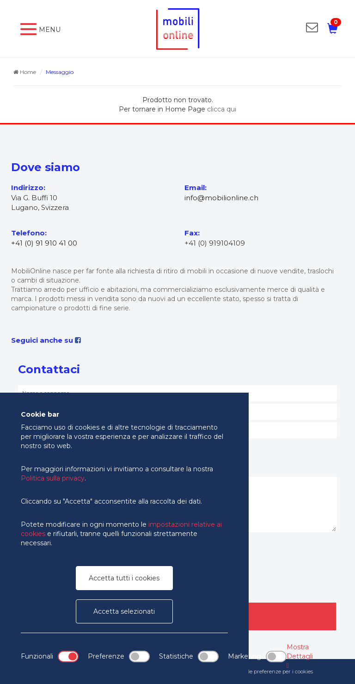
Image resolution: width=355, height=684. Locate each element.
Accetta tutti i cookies (124, 578)
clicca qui (221, 109)
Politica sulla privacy (53, 478)
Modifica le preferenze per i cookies (269, 671)
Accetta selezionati (124, 611)
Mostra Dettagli (300, 656)
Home (24, 71)
